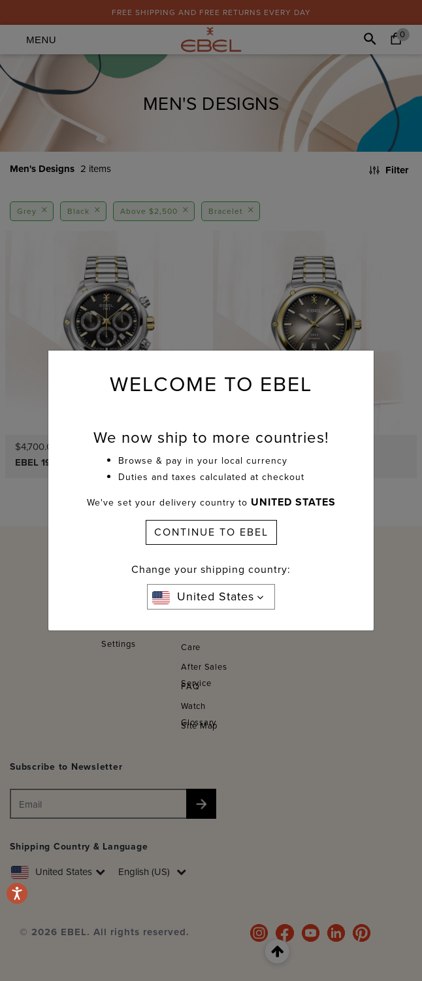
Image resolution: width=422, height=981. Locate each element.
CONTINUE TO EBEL (211, 532)
